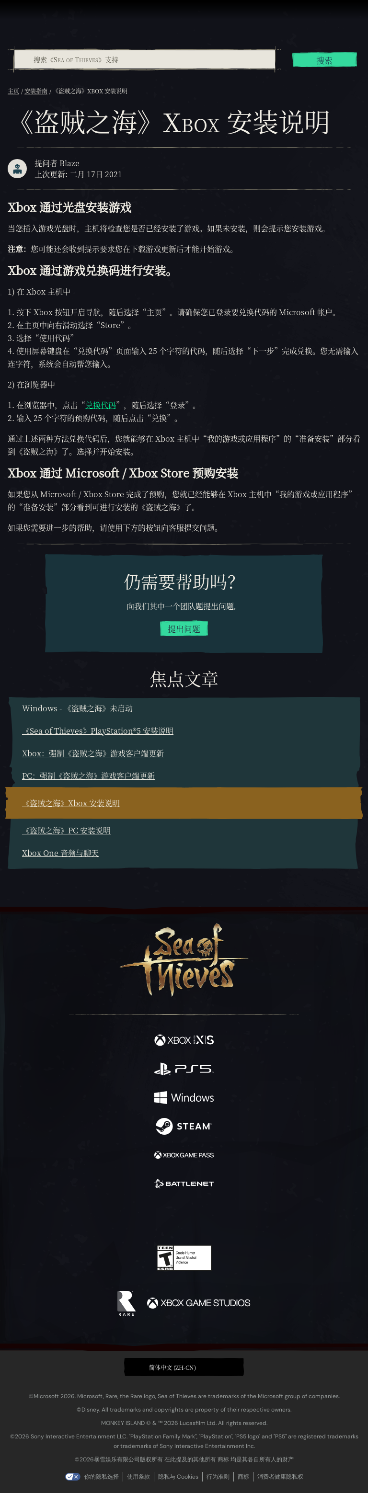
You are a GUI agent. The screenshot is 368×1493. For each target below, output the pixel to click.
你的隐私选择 (101, 1477)
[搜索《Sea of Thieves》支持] (144, 59)
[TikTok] (232, 1218)
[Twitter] (133, 1216)
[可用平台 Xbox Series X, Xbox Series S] (184, 1041)
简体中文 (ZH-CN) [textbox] (172, 1367)
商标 (243, 1477)
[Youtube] (183, 1217)
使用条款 (138, 1477)
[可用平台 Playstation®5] (184, 1070)
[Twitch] (154, 1217)
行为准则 (218, 1477)
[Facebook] (115, 1216)
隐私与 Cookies (178, 1477)
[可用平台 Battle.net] (184, 1185)
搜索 (324, 60)
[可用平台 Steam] (184, 1127)
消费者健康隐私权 (280, 1477)
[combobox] (144, 59)
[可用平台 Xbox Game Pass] (184, 1156)
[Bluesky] (251, 1218)
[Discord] (211, 1217)
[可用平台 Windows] (184, 1098)
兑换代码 (100, 404)
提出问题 (184, 629)
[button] (184, 1367)
